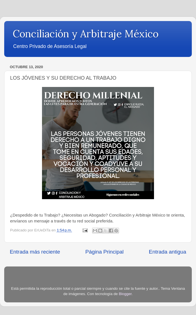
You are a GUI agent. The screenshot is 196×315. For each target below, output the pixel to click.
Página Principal (104, 252)
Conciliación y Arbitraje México (85, 33)
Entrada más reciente (35, 252)
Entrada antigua (167, 252)
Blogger (125, 294)
